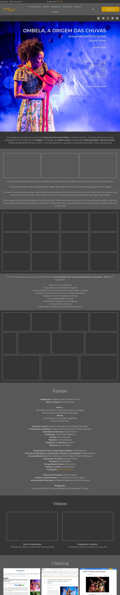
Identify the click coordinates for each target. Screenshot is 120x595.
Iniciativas (55, 12)
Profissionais (67, 7)
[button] (98, 18)
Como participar (35, 7)
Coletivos (77, 7)
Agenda (46, 7)
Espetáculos (55, 7)
